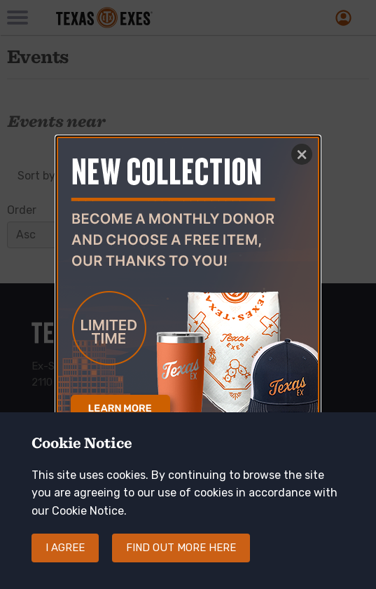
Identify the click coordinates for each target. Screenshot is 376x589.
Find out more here (181, 560)
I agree (65, 560)
